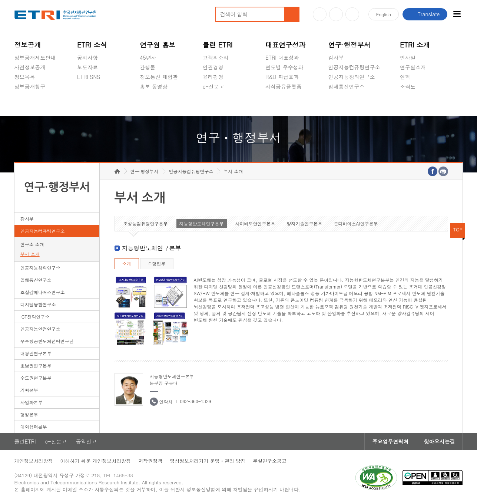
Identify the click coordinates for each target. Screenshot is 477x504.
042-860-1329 (195, 401)
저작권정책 (150, 460)
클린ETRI (25, 441)
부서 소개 (30, 254)
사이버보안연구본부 (255, 223)
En (383, 14)
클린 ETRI (218, 44)
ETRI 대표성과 (282, 57)
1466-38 (123, 475)
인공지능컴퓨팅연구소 (354, 67)
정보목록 (24, 76)
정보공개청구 (30, 86)
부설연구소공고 (269, 460)
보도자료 (87, 67)
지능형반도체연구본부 (201, 223)
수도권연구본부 (36, 378)
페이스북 (352, 14)
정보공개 (27, 44)
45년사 (148, 57)
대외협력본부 (33, 427)
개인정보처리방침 (33, 460)
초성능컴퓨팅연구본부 (145, 223)
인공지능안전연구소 (40, 329)
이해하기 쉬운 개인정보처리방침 (95, 460)
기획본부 (29, 390)
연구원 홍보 (157, 44)
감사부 (336, 57)
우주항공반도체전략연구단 (47, 341)
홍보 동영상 (154, 86)
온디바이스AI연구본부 (356, 223)
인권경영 (213, 67)
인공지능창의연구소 (351, 76)
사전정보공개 (30, 67)
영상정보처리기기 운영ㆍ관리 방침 (207, 460)
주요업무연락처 (390, 441)
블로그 (336, 14)
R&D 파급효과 (282, 76)
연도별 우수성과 (284, 67)
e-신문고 (213, 86)
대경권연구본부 (36, 353)
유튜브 (320, 14)
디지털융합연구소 (38, 304)
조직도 (407, 86)
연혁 (405, 76)
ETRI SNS (88, 76)
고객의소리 (216, 57)
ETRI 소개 (415, 44)
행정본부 (29, 414)
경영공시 (24, 104)
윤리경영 (213, 76)
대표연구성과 (285, 44)
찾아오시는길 (439, 441)
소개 (126, 263)
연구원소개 (413, 67)
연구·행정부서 (349, 44)
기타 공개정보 (416, 104)
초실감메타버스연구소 (354, 104)
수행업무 (157, 263)
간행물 (147, 67)
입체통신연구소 (346, 86)
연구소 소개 (32, 244)
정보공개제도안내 (35, 57)
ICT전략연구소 (35, 316)
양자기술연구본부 (304, 223)
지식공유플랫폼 (283, 86)
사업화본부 (31, 402)
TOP (458, 229)
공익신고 (213, 104)
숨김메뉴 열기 (18, 95)
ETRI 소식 (92, 44)
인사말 (407, 57)
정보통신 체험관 (159, 76)
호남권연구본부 (36, 365)
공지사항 (87, 57)
